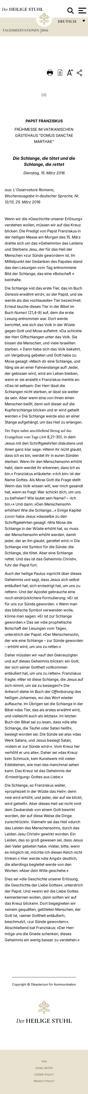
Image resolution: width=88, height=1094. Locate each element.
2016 (45, 30)
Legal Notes (44, 1068)
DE (44, 95)
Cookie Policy (44, 1074)
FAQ (44, 1061)
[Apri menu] (81, 11)
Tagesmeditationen (21, 30)
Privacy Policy (44, 1081)
